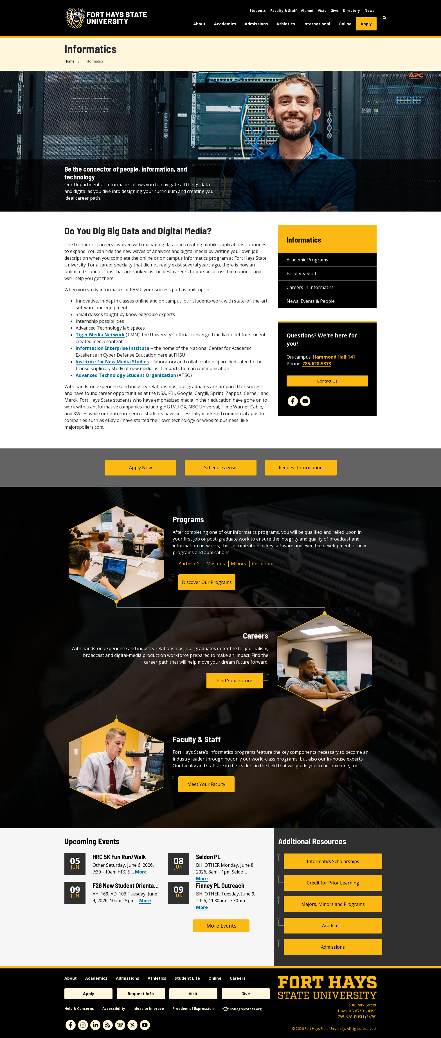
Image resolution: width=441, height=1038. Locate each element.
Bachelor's (189, 564)
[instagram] (83, 1025)
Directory (351, 10)
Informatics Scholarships (333, 861)
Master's (215, 564)
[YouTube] (305, 401)
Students (257, 10)
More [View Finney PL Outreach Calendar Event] (202, 907)
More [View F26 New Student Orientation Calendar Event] (145, 900)
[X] (132, 1025)
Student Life (187, 978)
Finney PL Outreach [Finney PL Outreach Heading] (220, 885)
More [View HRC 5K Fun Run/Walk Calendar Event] (141, 872)
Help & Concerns (79, 1008)
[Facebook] (293, 401)
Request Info (141, 993)
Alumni (307, 10)
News (369, 10)
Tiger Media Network (100, 335)
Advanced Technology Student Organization (126, 375)
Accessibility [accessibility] (113, 1008)
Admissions (256, 23)
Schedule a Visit (220, 467)
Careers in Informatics (310, 287)
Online (345, 23)
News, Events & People (311, 301)
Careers (238, 978)
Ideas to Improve (149, 1008)
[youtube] (145, 1025)
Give (334, 10)
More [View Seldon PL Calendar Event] (202, 878)
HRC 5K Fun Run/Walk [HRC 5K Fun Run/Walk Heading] (119, 856)
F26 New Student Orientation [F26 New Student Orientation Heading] (128, 885)
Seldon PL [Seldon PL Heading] (208, 856)
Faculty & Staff (283, 10)
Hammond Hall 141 (334, 357)
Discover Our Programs (207, 582)
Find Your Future (234, 680)
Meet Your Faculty (206, 784)
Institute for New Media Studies (112, 362)
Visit (322, 10)
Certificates (264, 564)
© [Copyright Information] (293, 1028)
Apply (366, 23)
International (316, 23)
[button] (384, 18)
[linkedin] (95, 1025)
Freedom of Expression (193, 1008)
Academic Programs (307, 260)
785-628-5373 (316, 364)
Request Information (301, 467)
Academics (225, 23)
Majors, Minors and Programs (333, 904)
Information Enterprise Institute (112, 348)
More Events (221, 925)
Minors (238, 564)
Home (69, 61)
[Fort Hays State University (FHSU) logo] (105, 18)
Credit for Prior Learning (333, 883)
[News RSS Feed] (108, 1025)
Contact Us (327, 381)
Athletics (285, 23)
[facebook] (70, 1025)
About (199, 23)
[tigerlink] (120, 1025)
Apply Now (140, 467)
